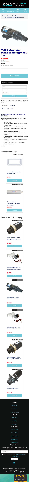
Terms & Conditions (20, 454)
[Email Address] (14, 451)
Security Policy (14, 439)
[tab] (5, 105)
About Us (14, 417)
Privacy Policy (14, 432)
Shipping (12, 105)
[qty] (14, 86)
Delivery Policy (14, 442)
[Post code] (14, 93)
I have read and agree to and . (14, 455)
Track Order (14, 408)
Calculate (14, 96)
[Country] (14, 90)
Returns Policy (14, 436)
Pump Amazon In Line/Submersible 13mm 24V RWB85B (13, 203)
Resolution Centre (14, 412)
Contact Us (14, 424)
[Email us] (14, 462)
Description (5, 105)
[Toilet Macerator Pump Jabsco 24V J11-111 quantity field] (14, 72)
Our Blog (14, 420)
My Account (14, 405)
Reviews (7, 108)
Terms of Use (14, 429)
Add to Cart (14, 76)
